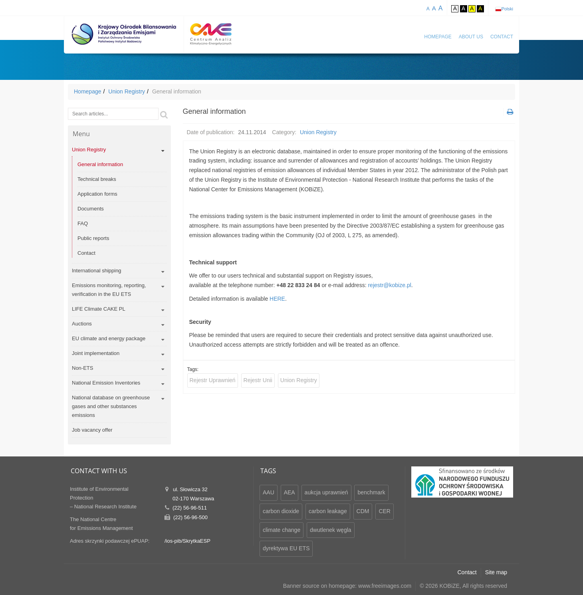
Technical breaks (96, 179)
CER (385, 511)
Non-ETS (82, 368)
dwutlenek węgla (330, 530)
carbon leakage (328, 511)
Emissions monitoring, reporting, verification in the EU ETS (109, 289)
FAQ (82, 223)
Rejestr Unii (258, 380)
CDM (363, 511)
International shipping (96, 271)
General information (100, 164)
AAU (268, 492)
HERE (277, 299)
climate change (281, 530)
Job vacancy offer (92, 430)
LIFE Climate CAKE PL (98, 309)
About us (471, 37)
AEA (289, 492)
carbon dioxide (281, 511)
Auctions (82, 324)
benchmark (371, 492)
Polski (507, 8)
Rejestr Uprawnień (213, 380)
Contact (501, 37)
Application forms (97, 194)
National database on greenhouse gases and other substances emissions (111, 406)
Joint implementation (95, 353)
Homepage (437, 37)
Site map (496, 572)
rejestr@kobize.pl (389, 285)
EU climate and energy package (108, 338)
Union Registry (126, 91)
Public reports (93, 238)
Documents (90, 209)
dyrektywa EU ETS (286, 548)
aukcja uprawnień (326, 492)
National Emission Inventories (106, 383)
